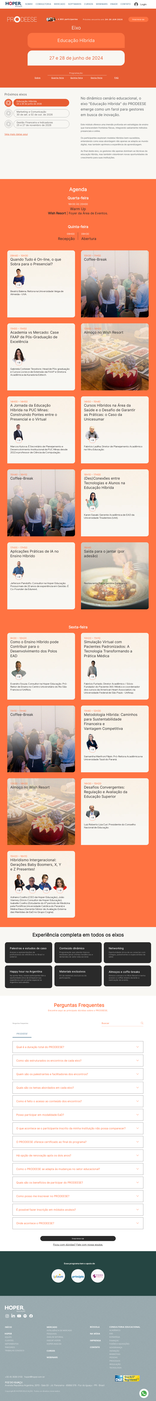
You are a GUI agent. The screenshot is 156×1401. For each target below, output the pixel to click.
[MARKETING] (125, 1354)
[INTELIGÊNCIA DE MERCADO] (61, 1330)
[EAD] (128, 1333)
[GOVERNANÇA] (130, 1347)
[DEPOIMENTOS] (17, 1343)
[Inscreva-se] (138, 19)
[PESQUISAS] (57, 1333)
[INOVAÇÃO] (130, 1350)
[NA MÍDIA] (99, 1333)
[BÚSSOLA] (99, 1327)
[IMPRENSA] (99, 1340)
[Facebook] (31, 1316)
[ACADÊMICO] (128, 1330)
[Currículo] (19, 285)
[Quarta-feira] (58, 77)
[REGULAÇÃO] (128, 1364)
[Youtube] (19, 1316)
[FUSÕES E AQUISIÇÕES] (128, 1343)
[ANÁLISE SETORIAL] (57, 1336)
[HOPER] (9, 1333)
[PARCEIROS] (14, 1347)
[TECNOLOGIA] (128, 1367)
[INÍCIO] (10, 1327)
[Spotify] (25, 1316)
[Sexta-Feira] (96, 77)
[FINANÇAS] (128, 1340)
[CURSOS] (61, 1350)
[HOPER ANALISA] (57, 1343)
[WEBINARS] (61, 1357)
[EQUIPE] (11, 1337)
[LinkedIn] (13, 1316)
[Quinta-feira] (77, 77)
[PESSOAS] (128, 1357)
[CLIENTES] (12, 1340)
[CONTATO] (98, 1347)
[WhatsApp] (144, 1393)
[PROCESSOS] (128, 1360)
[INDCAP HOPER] (57, 1340)
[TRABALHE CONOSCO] (18, 1350)
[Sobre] (38, 77)
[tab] (22, 1034)
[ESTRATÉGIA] (129, 1336)
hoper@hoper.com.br (34, 1376)
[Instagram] (7, 1316)
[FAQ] (116, 77)
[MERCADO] (56, 1327)
